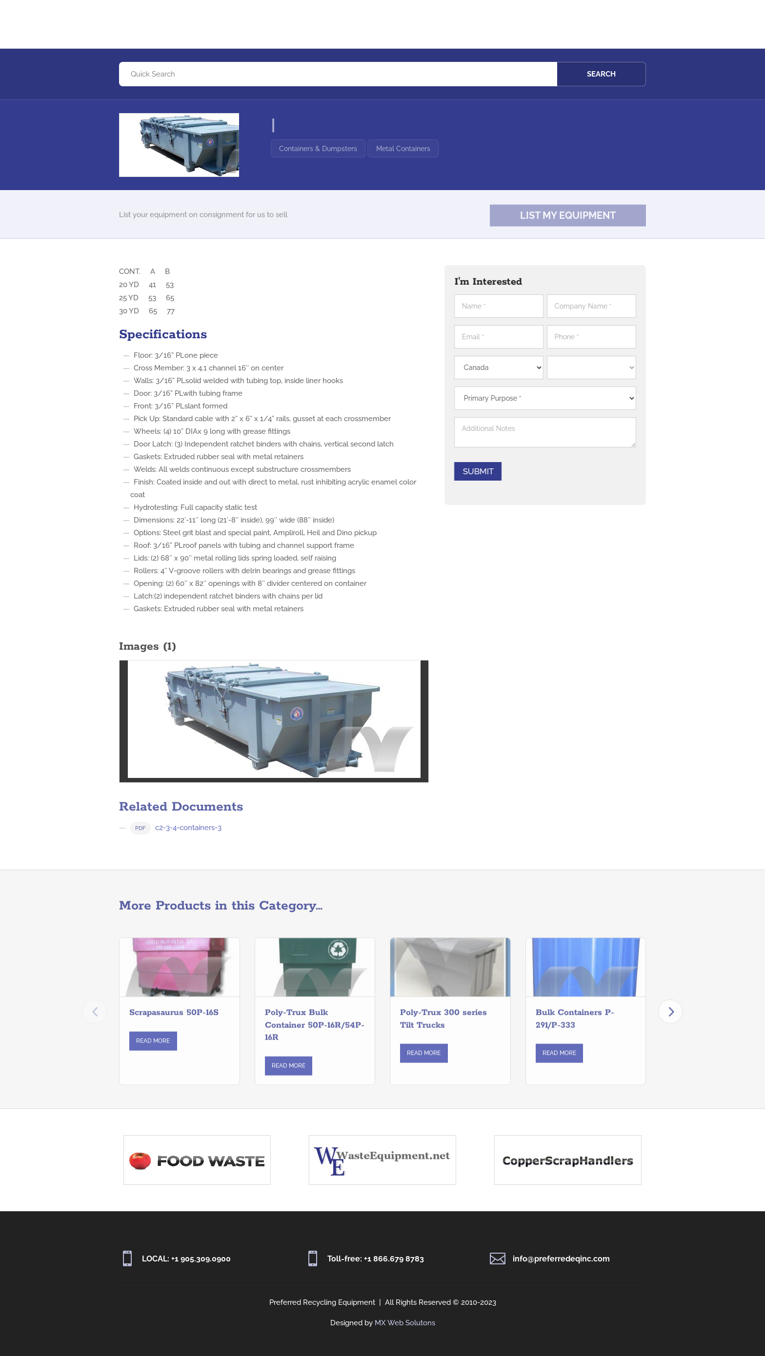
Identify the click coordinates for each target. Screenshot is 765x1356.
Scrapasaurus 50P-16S (174, 1022)
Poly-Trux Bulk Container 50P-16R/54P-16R (314, 1034)
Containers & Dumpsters (340, 149)
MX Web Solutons (405, 1322)
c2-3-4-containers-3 (175, 841)
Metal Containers (425, 149)
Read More (153, 1050)
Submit (483, 471)
